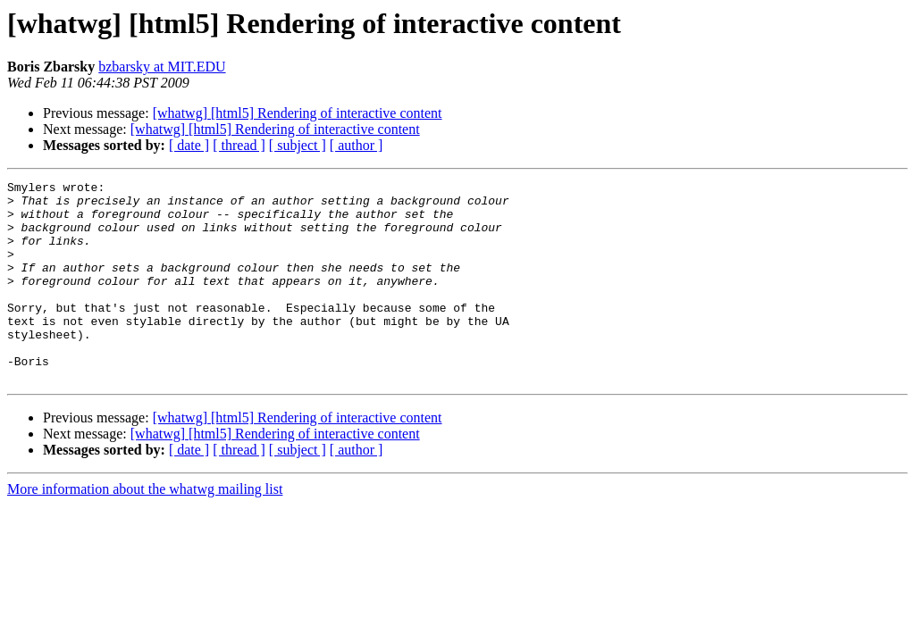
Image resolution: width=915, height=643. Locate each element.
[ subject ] (297, 145)
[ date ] (189, 145)
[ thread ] (239, 145)
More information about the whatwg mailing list (144, 529)
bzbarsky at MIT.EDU (161, 66)
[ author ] (356, 145)
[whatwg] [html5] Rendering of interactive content (297, 113)
